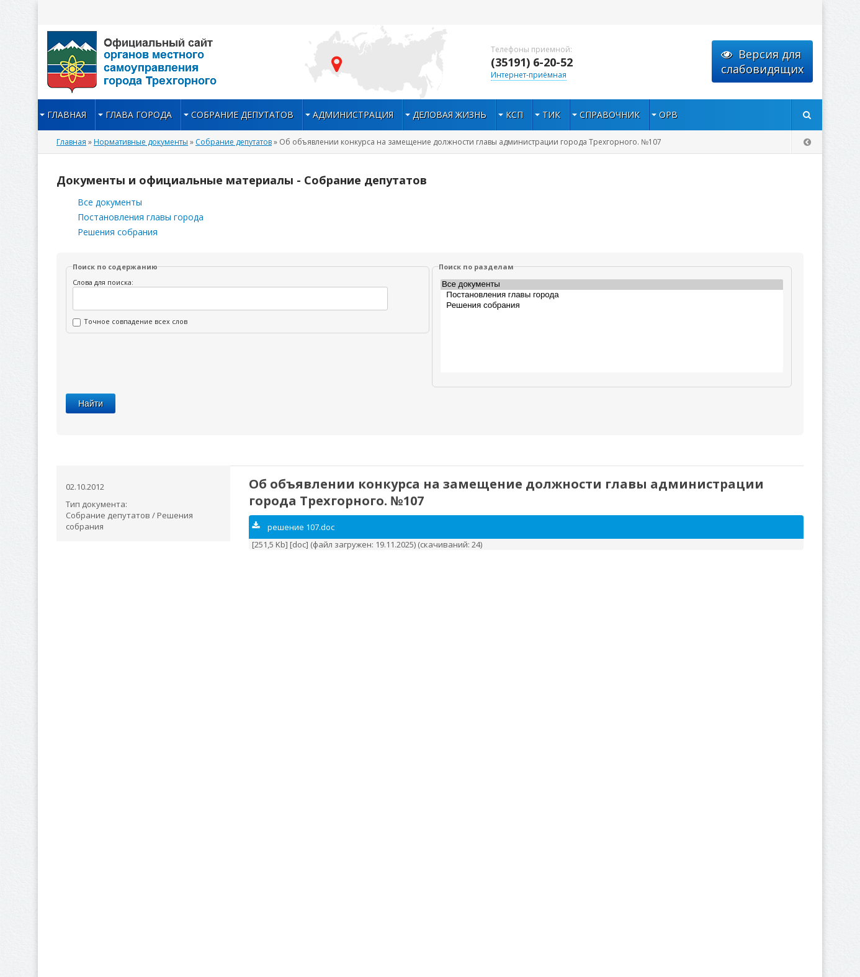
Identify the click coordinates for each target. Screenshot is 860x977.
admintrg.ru (162, 62)
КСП (514, 114)
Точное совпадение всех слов (130, 321)
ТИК (551, 114)
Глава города (138, 114)
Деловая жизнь (449, 114)
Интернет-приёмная (529, 75)
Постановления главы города (141, 217)
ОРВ (668, 114)
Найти (90, 403)
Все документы (110, 202)
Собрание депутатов (242, 114)
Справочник (610, 114)
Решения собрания (118, 232)
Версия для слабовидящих (762, 61)
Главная (66, 114)
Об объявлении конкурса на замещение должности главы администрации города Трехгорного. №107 (506, 492)
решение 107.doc (293, 527)
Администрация (353, 114)
